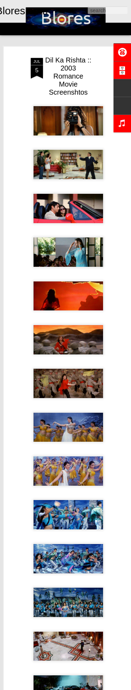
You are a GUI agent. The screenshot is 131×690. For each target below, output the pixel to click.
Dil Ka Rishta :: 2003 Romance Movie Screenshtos (68, 76)
